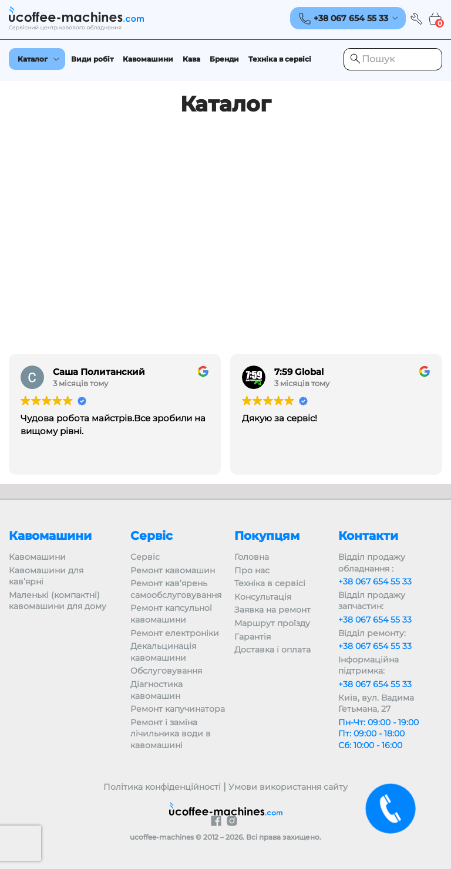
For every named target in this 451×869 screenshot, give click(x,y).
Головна (251, 557)
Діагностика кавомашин (156, 690)
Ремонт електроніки (174, 633)
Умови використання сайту (288, 787)
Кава (191, 59)
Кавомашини (148, 59)
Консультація (262, 596)
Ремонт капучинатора (177, 709)
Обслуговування (166, 670)
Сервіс (145, 557)
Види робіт (92, 59)
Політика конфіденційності (162, 787)
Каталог (33, 59)
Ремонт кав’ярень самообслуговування (175, 589)
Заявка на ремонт (272, 609)
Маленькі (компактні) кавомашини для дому (57, 601)
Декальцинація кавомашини (163, 652)
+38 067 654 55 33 (375, 581)
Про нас (252, 570)
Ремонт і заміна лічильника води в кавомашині (170, 733)
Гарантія (252, 636)
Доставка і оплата (272, 649)
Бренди (224, 59)
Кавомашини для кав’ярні (46, 576)
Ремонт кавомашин (172, 570)
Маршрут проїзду (272, 623)
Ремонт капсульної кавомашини (171, 614)
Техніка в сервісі (279, 59)
